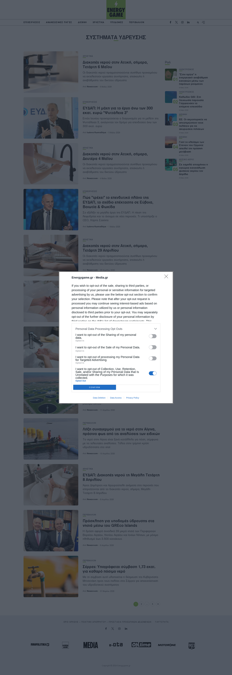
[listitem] (116, 328)
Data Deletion (99, 398)
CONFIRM (94, 387)
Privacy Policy (132, 398)
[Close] (167, 277)
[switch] (153, 336)
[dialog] (116, 337)
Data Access (116, 398)
